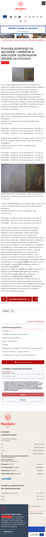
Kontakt (5, 345)
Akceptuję (7, 531)
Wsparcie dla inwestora (11, 338)
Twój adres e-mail (23, 372)
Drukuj (8, 311)
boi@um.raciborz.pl (37, 450)
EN (33, 17)
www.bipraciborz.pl (38, 453)
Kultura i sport (36, 506)
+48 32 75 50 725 (39, 447)
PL (26, 17)
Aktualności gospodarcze (36, 40)
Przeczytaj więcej (7, 517)
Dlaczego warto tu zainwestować (14, 334)
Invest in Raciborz (20, 40)
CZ (30, 17)
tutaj (20, 291)
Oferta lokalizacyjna (9, 341)
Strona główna (7, 40)
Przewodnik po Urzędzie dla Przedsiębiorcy (18, 355)
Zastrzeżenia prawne (36, 513)
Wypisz (23, 400)
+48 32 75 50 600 (39, 444)
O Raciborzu (7, 331)
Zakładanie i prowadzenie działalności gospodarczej (22, 348)
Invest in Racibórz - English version (15, 351)
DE (41, 17)
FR (37, 17)
